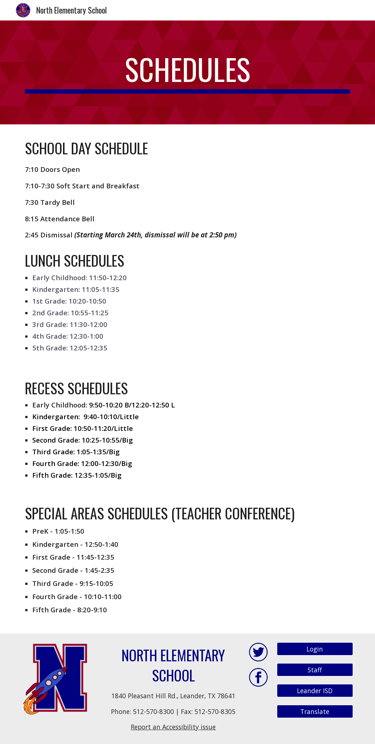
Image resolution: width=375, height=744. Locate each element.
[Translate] (315, 711)
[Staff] (315, 670)
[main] (187, 72)
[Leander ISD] (315, 690)
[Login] (315, 649)
